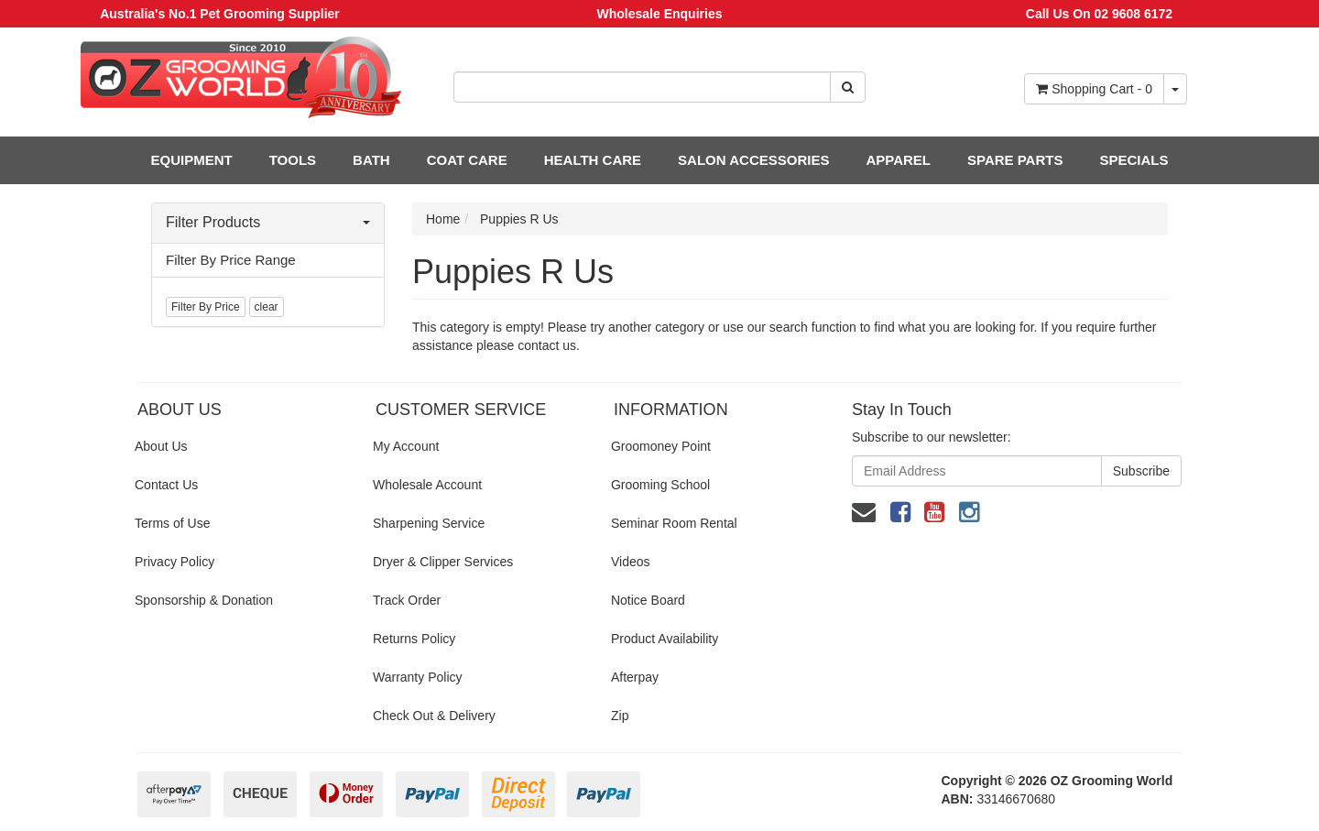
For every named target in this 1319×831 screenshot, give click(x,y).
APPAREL (898, 160)
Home (443, 219)
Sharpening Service (429, 523)
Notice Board (648, 600)
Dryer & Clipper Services (443, 561)
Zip (619, 715)
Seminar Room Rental (674, 523)
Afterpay (635, 677)
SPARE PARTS (1015, 160)
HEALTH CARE (592, 160)
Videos (630, 561)
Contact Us (166, 484)
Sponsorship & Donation (204, 600)
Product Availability (664, 638)
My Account (406, 446)
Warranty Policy (418, 677)
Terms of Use (172, 523)
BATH (371, 160)
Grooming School (660, 484)
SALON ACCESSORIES (753, 160)
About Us (161, 446)
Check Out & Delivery (434, 715)
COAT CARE (467, 160)
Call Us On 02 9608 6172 (1099, 13)
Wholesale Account (427, 484)
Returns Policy (414, 638)
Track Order (407, 600)
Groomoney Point (661, 446)
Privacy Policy (174, 561)
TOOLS (292, 160)
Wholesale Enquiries (660, 13)
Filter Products (268, 222)
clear (266, 307)
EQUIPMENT (192, 160)
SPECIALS (1133, 160)
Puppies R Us (519, 219)
